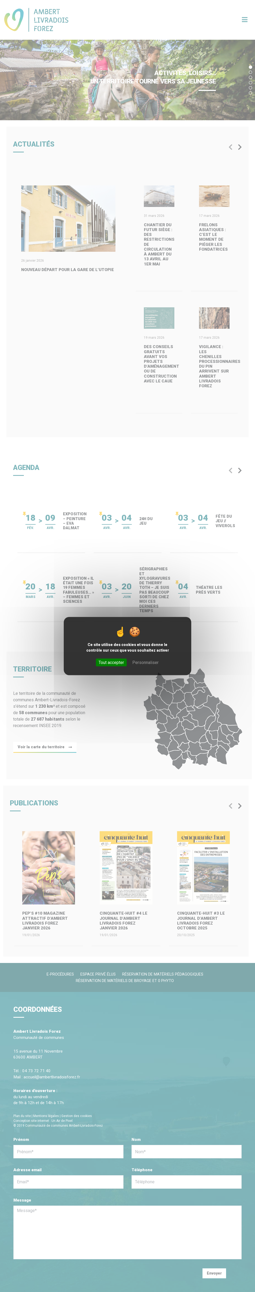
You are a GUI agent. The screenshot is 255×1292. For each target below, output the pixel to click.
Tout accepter (111, 662)
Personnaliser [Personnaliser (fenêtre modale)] (145, 662)
